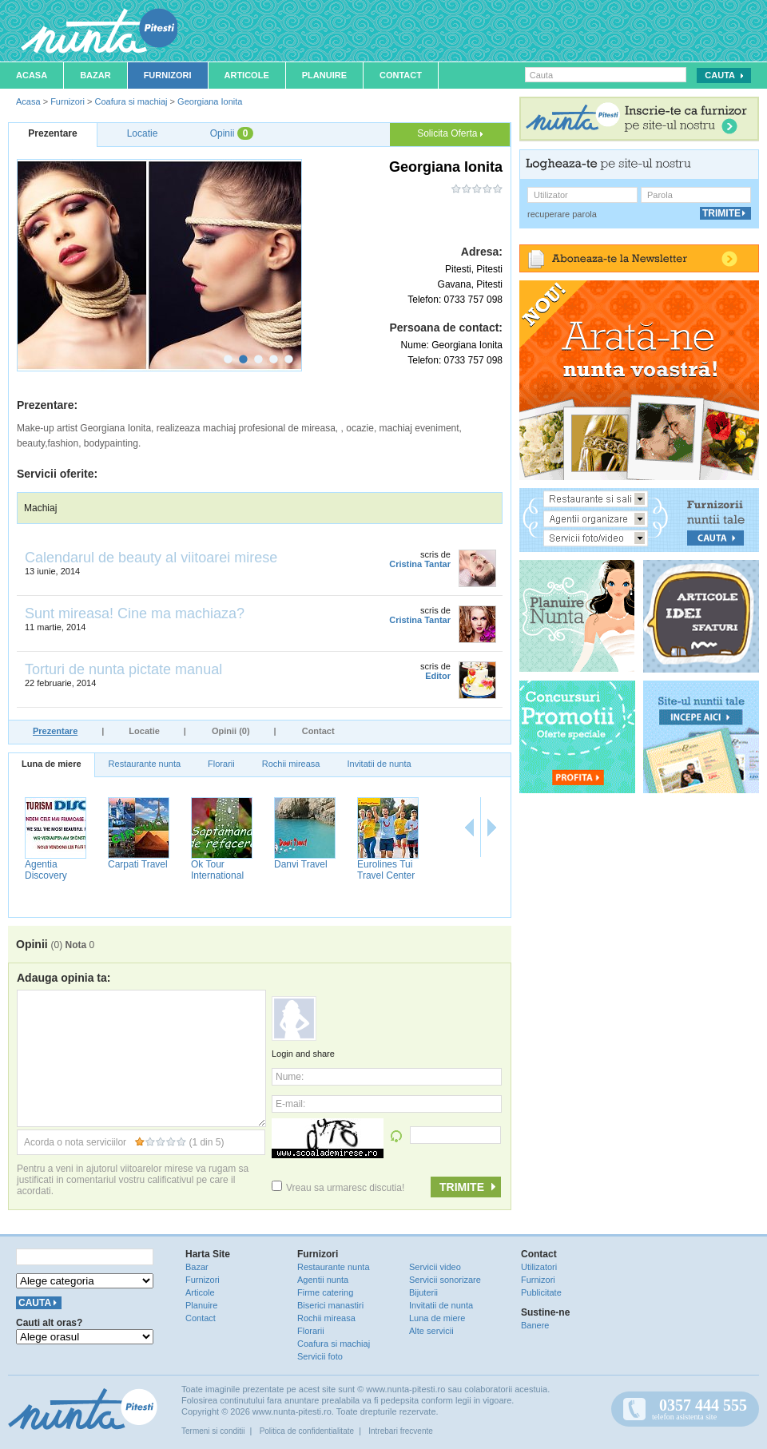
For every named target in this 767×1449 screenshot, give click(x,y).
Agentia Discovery (46, 870)
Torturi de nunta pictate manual (123, 669)
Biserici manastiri (330, 1305)
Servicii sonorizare (445, 1279)
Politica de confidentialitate (307, 1431)
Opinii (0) (231, 731)
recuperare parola (562, 214)
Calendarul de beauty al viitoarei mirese (151, 558)
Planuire (324, 75)
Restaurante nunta (145, 763)
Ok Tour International (217, 870)
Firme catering (325, 1292)
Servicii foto (320, 1356)
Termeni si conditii (212, 1431)
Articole (247, 75)
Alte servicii (431, 1331)
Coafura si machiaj (130, 101)
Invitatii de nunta (379, 763)
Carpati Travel (138, 864)
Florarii (221, 763)
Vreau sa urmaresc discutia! (338, 1187)
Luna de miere (51, 763)
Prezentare (55, 731)
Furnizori (168, 75)
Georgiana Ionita (209, 101)
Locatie (144, 731)
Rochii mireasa (291, 763)
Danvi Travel (301, 864)
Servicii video (435, 1267)
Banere (535, 1325)
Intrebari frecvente (400, 1431)
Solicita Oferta (450, 133)
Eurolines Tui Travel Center (386, 870)
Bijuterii (423, 1292)
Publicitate (541, 1292)
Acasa (31, 75)
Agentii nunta (322, 1279)
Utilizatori (539, 1267)
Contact (401, 75)
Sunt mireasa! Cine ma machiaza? (134, 613)
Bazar (95, 75)
